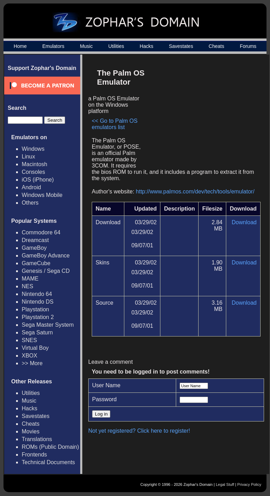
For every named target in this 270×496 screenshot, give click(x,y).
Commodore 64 (41, 232)
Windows (33, 149)
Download (244, 222)
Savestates (181, 46)
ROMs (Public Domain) (50, 447)
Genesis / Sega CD (46, 271)
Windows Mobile (42, 195)
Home (20, 46)
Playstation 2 (38, 317)
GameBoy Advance (46, 255)
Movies (31, 431)
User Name (106, 385)
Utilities (116, 46)
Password (104, 399)
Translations (37, 439)
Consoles (33, 172)
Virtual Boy (35, 348)
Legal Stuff (225, 484)
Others (30, 203)
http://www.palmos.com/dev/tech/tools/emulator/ (195, 191)
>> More (32, 363)
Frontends (34, 455)
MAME (30, 279)
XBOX (29, 356)
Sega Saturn (37, 332)
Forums (248, 46)
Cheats (216, 46)
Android (31, 187)
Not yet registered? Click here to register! (139, 431)
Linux (28, 157)
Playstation (35, 309)
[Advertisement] (201, 114)
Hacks (146, 46)
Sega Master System (48, 325)
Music (86, 46)
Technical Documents (48, 462)
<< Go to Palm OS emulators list (115, 124)
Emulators (53, 46)
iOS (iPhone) (38, 180)
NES (27, 286)
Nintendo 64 (37, 294)
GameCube (36, 263)
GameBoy (34, 248)
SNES (29, 340)
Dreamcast (35, 240)
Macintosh (34, 164)
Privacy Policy (249, 484)
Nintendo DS (38, 302)
